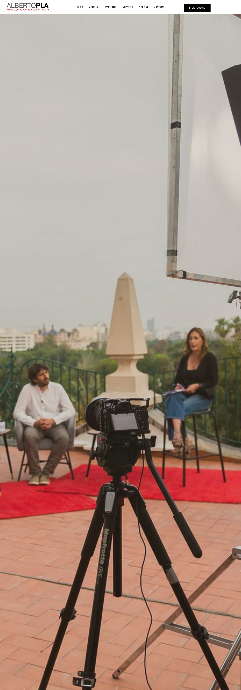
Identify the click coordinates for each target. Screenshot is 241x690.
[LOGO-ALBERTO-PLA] (28, 2)
